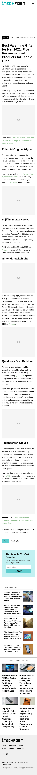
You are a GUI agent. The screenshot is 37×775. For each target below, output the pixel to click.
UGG (8, 476)
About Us (5, 762)
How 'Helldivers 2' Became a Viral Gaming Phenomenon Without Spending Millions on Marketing (12, 623)
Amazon (13, 182)
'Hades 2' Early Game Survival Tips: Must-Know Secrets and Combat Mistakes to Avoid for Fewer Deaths (12, 610)
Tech (12, 37)
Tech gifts (15, 541)
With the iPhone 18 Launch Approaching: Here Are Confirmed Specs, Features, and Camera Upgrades (27, 719)
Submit (18, 571)
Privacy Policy (6, 764)
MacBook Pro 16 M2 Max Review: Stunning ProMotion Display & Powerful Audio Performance (9, 683)
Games (11, 749)
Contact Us (12, 762)
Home (4, 746)
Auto (4, 749)
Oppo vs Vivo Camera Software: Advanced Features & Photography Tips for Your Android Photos (13, 596)
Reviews (12, 746)
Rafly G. (5, 37)
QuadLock (20, 376)
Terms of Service (23, 762)
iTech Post (12, 530)
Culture (20, 749)
